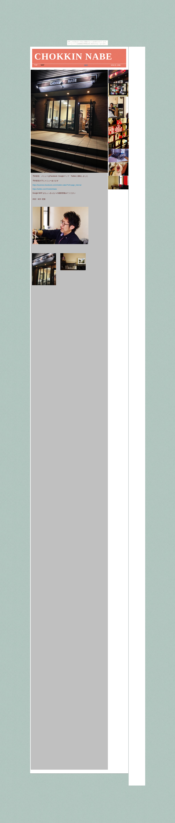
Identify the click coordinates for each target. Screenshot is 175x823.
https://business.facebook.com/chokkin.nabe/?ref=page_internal (57, 185)
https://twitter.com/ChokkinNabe (45, 189)
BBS (86, 65)
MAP (43, 65)
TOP (36, 65)
